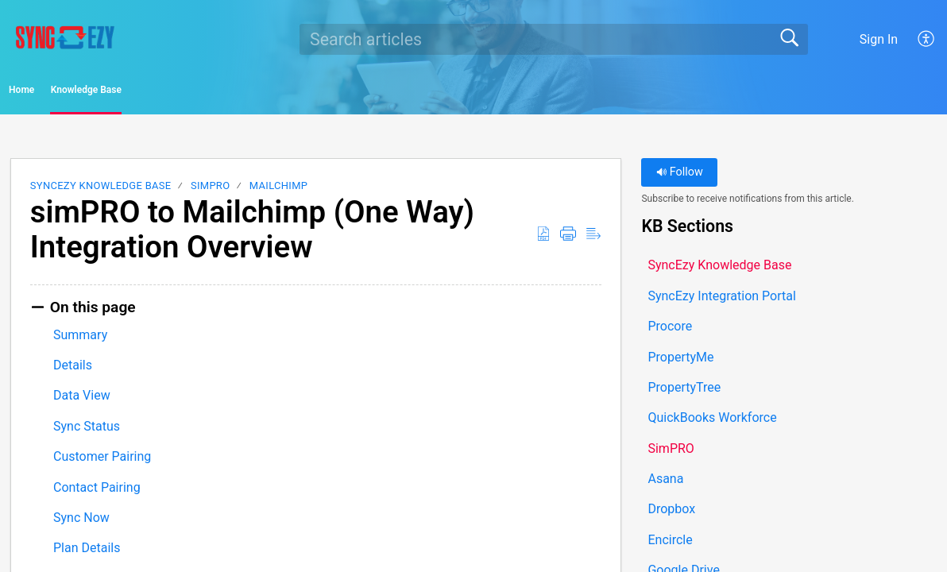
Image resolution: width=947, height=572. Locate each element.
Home (55, 92)
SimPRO (210, 191)
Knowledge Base (175, 92)
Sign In (879, 39)
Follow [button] (679, 177)
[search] (554, 39)
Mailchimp (278, 191)
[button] (927, 39)
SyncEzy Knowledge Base (101, 191)
